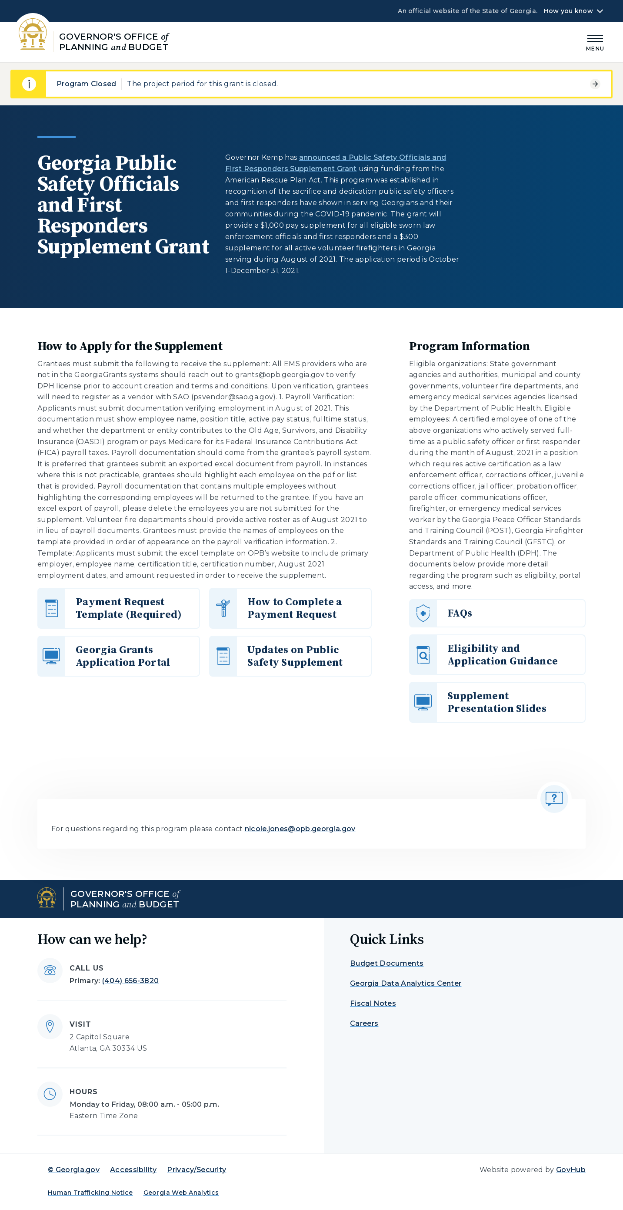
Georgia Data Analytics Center (405, 983)
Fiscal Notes (373, 1003)
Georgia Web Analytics (181, 1193)
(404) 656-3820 (130, 981)
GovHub (571, 1170)
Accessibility (133, 1170)
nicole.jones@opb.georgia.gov (300, 829)
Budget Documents (386, 963)
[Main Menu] (595, 41)
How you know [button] (568, 10)
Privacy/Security (196, 1170)
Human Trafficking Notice (90, 1193)
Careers (364, 1023)
